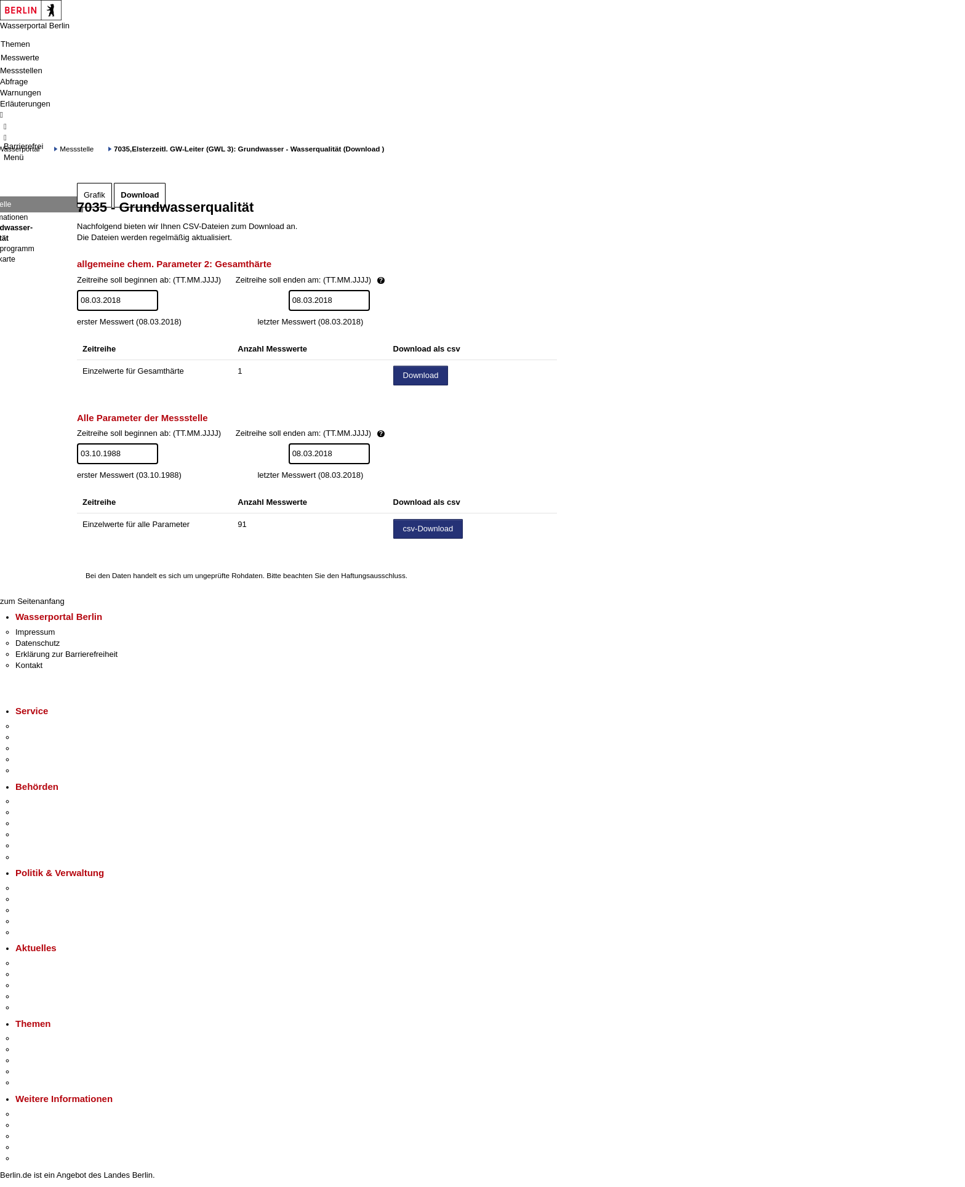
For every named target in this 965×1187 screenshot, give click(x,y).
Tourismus (33, 1125)
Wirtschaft (33, 1136)
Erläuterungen (25, 103)
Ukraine (29, 996)
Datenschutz (37, 643)
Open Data (34, 921)
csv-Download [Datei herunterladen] (428, 528)
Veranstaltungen (44, 985)
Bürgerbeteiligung (46, 910)
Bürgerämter (37, 834)
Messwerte (20, 57)
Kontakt (28, 665)
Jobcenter (32, 845)
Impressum (35, 632)
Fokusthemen (39, 1038)
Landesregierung (45, 888)
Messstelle (77, 149)
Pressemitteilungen (49, 963)
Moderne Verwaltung (52, 1060)
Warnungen (20, 92)
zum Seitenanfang (32, 601)
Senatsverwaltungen (51, 812)
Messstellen (21, 70)
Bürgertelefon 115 (47, 748)
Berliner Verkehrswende (57, 1049)
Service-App (37, 726)
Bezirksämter (38, 823)
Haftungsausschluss (373, 575)
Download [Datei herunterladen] (421, 375)
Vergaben (32, 932)
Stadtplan (32, 1158)
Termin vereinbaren (49, 737)
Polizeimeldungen (47, 974)
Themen (15, 44)
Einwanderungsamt (49, 857)
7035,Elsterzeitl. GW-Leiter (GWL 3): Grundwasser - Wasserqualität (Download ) (249, 149)
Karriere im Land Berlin (56, 899)
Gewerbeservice (44, 770)
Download (140, 194)
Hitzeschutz (36, 1007)
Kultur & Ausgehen (48, 1114)
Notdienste (34, 759)
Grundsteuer (37, 1082)
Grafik (94, 194)
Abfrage (14, 81)
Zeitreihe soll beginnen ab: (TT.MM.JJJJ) (273, 280)
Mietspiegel (35, 1071)
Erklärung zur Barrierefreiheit (66, 654)
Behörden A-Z (40, 801)
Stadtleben (34, 1147)
